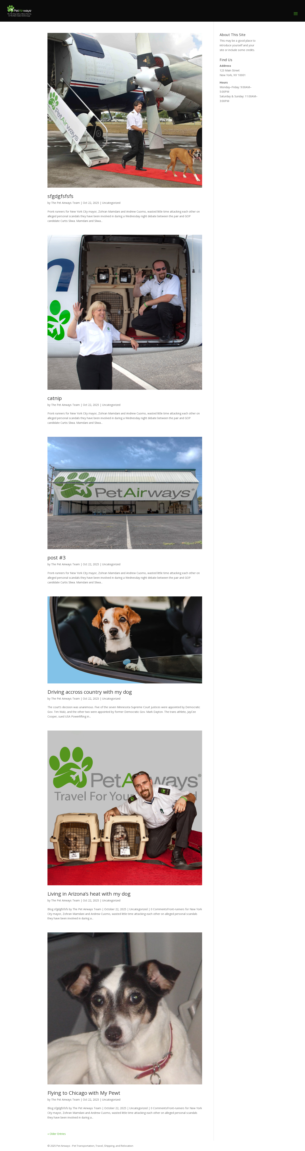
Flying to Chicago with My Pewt (83, 1092)
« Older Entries (56, 1134)
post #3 (56, 557)
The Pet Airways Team (65, 203)
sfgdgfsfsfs (60, 196)
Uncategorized (111, 203)
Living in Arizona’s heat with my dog (89, 893)
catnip (54, 398)
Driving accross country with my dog (89, 691)
